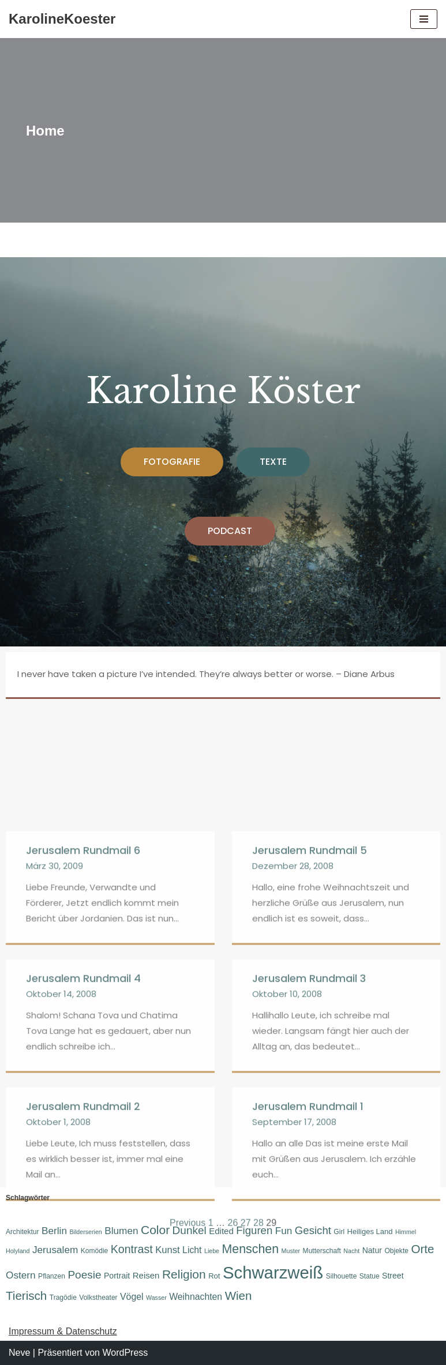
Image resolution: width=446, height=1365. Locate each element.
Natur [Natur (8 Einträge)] (372, 1250)
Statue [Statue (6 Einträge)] (369, 1276)
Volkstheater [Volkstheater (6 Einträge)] (98, 1297)
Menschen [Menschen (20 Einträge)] (250, 1249)
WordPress (125, 1353)
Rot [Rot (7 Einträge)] (214, 1276)
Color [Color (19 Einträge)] (155, 1229)
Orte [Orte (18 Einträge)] (422, 1248)
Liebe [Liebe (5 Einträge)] (211, 1250)
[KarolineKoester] (62, 19)
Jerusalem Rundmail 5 (309, 1132)
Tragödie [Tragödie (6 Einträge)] (63, 1297)
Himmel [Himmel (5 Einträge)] (405, 1231)
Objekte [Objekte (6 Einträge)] (396, 1251)
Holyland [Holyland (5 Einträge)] (17, 1250)
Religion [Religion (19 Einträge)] (184, 1274)
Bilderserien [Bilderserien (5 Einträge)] (85, 1231)
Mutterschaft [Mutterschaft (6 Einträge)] (322, 1251)
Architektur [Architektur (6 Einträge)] (22, 1232)
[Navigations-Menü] (423, 19)
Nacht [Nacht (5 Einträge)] (351, 1250)
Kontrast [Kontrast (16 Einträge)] (132, 1249)
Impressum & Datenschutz (63, 1331)
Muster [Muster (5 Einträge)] (291, 1250)
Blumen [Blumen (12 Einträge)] (121, 1230)
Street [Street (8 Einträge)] (392, 1275)
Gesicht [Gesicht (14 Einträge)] (313, 1230)
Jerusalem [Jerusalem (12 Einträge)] (55, 1249)
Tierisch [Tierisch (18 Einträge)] (26, 1295)
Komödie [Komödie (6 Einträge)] (94, 1251)
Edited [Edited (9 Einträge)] (221, 1231)
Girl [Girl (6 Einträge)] (338, 1232)
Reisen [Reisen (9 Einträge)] (146, 1275)
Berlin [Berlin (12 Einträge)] (54, 1230)
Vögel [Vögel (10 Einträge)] (131, 1297)
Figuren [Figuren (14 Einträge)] (254, 1230)
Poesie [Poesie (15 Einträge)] (84, 1275)
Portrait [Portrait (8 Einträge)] (117, 1275)
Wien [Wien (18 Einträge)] (238, 1295)
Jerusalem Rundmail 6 (83, 1132)
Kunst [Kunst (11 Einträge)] (167, 1249)
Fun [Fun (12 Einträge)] (284, 1230)
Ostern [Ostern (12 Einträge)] (21, 1275)
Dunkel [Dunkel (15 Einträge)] (190, 1230)
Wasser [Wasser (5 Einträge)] (156, 1297)
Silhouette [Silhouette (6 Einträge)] (341, 1276)
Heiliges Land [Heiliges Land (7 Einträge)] (370, 1231)
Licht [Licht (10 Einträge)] (191, 1250)
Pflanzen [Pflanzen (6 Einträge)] (51, 1276)
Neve (19, 1353)
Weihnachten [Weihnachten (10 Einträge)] (195, 1297)
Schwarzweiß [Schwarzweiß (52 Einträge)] (273, 1272)
